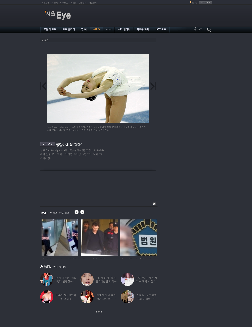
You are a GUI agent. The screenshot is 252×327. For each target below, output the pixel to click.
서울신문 (45, 2)
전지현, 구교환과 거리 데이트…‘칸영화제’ (147, 298)
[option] (71, 237)
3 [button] (101, 311)
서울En (73, 2)
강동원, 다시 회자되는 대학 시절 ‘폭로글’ (146, 281)
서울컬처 (93, 2)
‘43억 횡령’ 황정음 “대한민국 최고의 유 (106, 281)
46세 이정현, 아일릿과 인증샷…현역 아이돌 (65, 281)
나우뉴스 (64, 2)
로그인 (195, 2)
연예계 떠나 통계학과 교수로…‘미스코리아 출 (106, 298)
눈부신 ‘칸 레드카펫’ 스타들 (65, 297)
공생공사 (83, 2)
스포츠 (45, 40)
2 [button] (99, 311)
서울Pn (55, 2)
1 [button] (96, 311)
